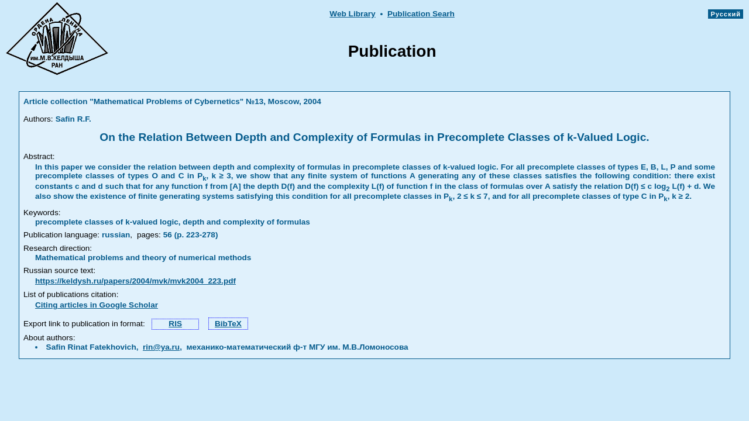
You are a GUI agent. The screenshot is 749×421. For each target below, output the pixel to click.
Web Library (352, 13)
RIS (175, 323)
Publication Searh (421, 13)
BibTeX (228, 323)
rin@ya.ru (161, 347)
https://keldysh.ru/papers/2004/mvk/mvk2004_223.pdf (135, 281)
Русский (725, 14)
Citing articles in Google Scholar (96, 305)
